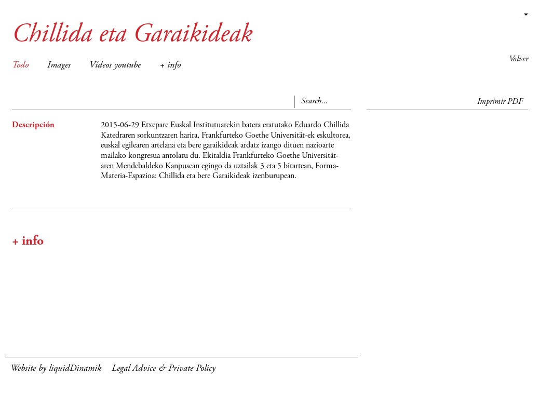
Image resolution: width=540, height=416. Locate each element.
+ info (170, 65)
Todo (20, 65)
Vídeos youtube (115, 65)
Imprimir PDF (500, 102)
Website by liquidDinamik (55, 368)
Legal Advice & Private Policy (163, 368)
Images (59, 65)
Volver (518, 59)
